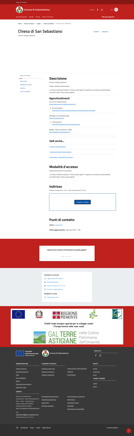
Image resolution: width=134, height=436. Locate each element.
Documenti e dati (21, 387)
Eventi (95, 387)
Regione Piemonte (21, 2)
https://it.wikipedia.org (56, 118)
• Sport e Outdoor (48, 23)
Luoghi (39, 23)
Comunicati (96, 372)
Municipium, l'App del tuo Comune (61, 157)
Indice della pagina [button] (25, 75)
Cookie (38, 427)
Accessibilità (24, 427)
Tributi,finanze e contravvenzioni (77, 369)
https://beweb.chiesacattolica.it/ (59, 132)
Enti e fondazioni (21, 378)
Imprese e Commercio (48, 372)
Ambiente (70, 372)
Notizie (95, 369)
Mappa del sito (46, 427)
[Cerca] (116, 10)
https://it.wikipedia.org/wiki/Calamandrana (66, 124)
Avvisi (95, 375)
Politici (18, 381)
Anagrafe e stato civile (48, 369)
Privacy (32, 427)
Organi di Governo (21, 369)
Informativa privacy (73, 403)
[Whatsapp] (100, 9)
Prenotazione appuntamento (50, 396)
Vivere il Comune (29, 23)
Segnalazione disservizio (49, 400)
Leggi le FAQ (45, 403)
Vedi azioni (106, 32)
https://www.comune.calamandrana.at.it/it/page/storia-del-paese (73, 110)
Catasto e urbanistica (48, 375)
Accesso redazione (112, 427)
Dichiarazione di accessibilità (75, 409)
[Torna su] (128, 430)
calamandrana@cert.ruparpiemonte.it (27, 415)
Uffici (17, 375)
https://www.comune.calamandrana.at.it (62, 104)
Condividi (97, 32)
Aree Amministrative (22, 372)
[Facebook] (96, 9)
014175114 (58, 225)
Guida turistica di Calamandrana (60, 152)
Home (20, 23)
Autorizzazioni (71, 375)
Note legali (70, 406)
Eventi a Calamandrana (58, 146)
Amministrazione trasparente (76, 396)
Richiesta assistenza (48, 406)
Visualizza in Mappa (83, 202)
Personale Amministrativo (23, 384)
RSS (17, 427)
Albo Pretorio (71, 400)
